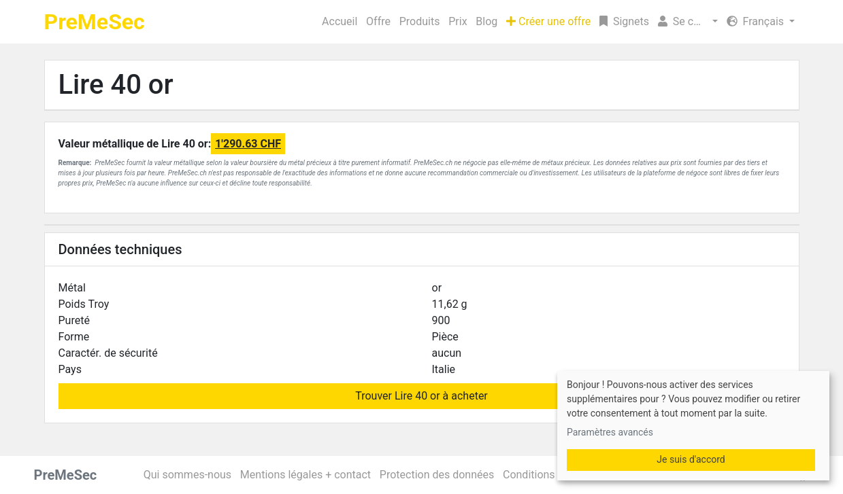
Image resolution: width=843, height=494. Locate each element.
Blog (486, 21)
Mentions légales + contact (305, 474)
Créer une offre (548, 21)
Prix (457, 21)
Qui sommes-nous (187, 474)
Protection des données (437, 474)
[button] (688, 22)
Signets (624, 21)
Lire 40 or (116, 85)
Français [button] (757, 21)
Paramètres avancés (610, 432)
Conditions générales (554, 474)
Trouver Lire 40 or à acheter (421, 395)
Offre (378, 21)
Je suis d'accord (691, 459)
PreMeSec (94, 22)
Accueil (339, 21)
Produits (419, 21)
